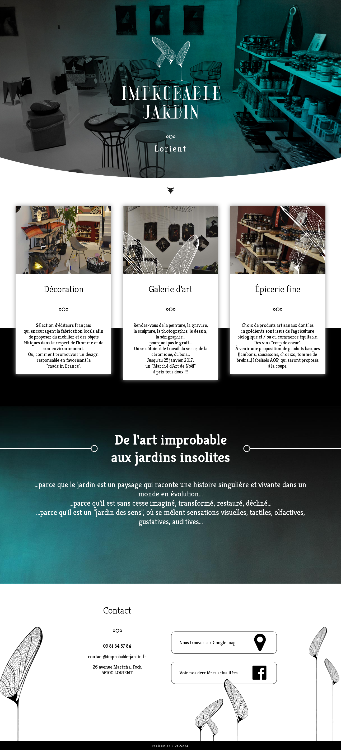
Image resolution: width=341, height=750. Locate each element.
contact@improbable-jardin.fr (117, 657)
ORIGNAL (182, 745)
